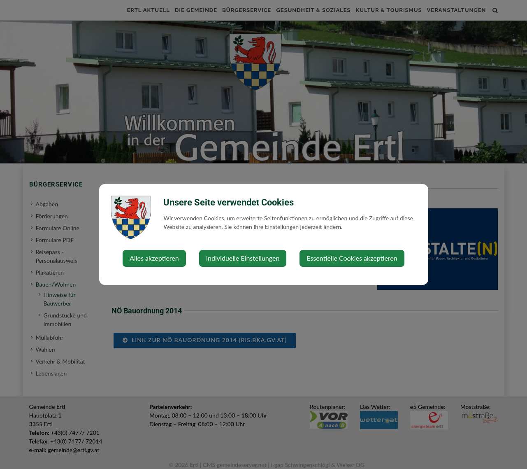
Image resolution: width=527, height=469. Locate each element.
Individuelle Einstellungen (243, 258)
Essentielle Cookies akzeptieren (351, 258)
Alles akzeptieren (154, 258)
